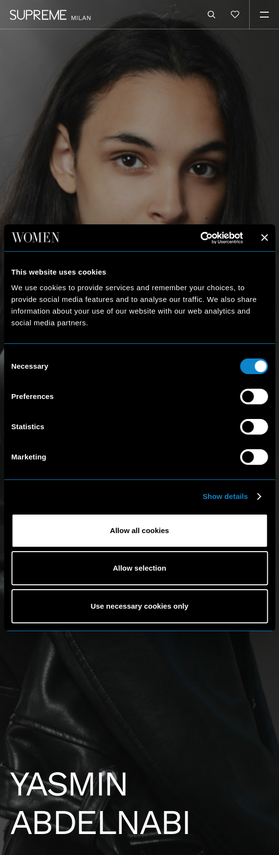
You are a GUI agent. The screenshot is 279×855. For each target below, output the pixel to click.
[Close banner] (264, 237)
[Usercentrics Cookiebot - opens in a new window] (200, 238)
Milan (81, 17)
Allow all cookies (139, 530)
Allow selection (139, 568)
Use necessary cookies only (139, 606)
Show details (225, 496)
